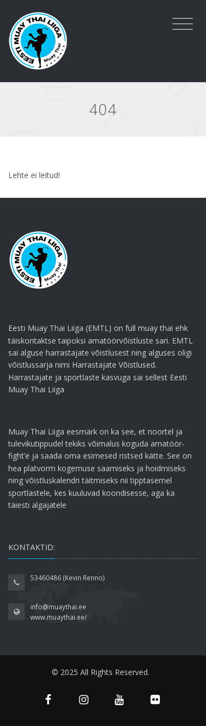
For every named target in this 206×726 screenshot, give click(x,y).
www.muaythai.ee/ (58, 617)
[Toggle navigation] (182, 24)
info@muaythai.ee (58, 606)
